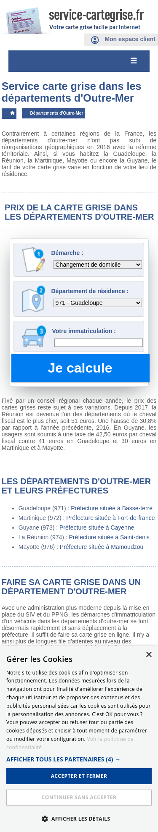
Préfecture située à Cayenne (96, 527)
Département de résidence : (90, 291)
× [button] (148, 655)
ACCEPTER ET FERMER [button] (79, 776)
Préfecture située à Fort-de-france (110, 517)
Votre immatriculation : (84, 331)
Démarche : (67, 252)
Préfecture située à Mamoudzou (101, 546)
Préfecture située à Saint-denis (109, 537)
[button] (79, 759)
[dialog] (79, 739)
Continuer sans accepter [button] (79, 797)
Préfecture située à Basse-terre (112, 508)
